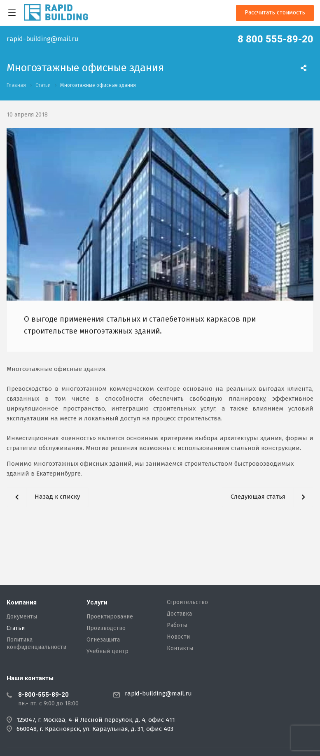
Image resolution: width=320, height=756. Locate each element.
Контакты (180, 648)
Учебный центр (107, 651)
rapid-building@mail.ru (42, 39)
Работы (177, 625)
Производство (106, 628)
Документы (22, 617)
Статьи (16, 628)
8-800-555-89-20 (43, 694)
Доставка (179, 614)
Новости (178, 637)
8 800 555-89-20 (275, 39)
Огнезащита (103, 640)
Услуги (96, 602)
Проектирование (109, 617)
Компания (22, 602)
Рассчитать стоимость (275, 13)
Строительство (187, 602)
